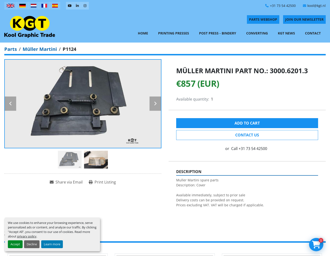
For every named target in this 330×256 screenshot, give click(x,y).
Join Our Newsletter (304, 19)
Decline (32, 244)
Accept (15, 244)
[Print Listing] (102, 182)
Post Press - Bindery (217, 33)
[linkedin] (77, 6)
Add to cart (247, 123)
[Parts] (10, 49)
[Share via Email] (66, 182)
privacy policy (26, 236)
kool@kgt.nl (316, 5)
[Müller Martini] (40, 49)
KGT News (286, 33)
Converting (257, 33)
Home (143, 33)
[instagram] (85, 6)
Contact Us (247, 135)
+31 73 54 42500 (283, 5)
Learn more (52, 244)
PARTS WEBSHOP (263, 19)
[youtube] (70, 6)
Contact (313, 33)
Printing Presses (173, 33)
